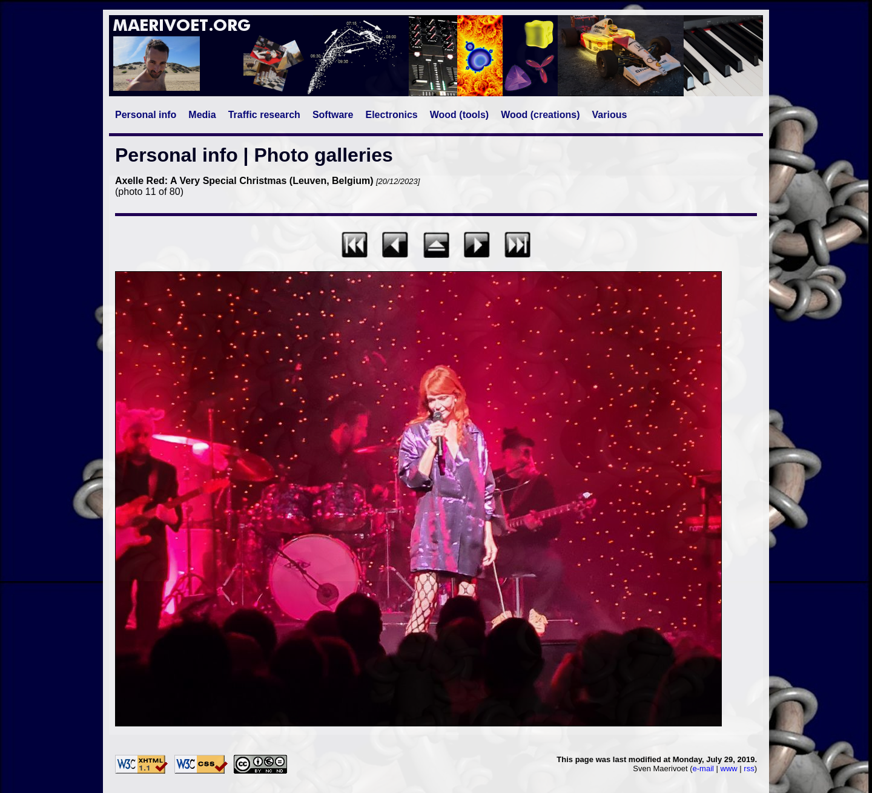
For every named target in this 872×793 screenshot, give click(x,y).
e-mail (703, 768)
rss (749, 768)
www (729, 768)
